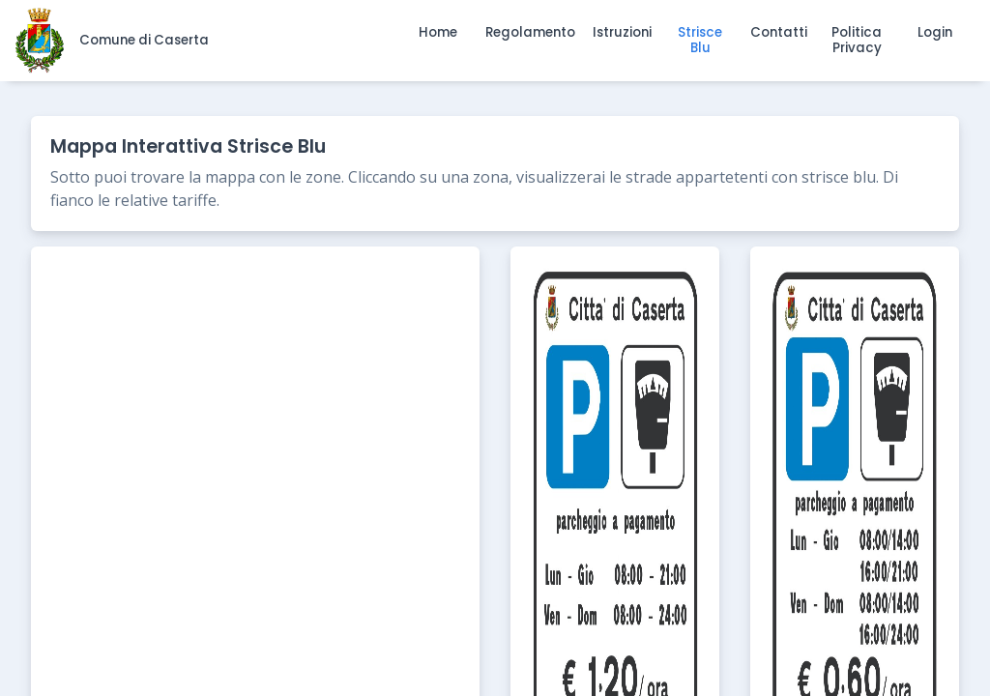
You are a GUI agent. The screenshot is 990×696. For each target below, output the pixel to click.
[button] (438, 32)
